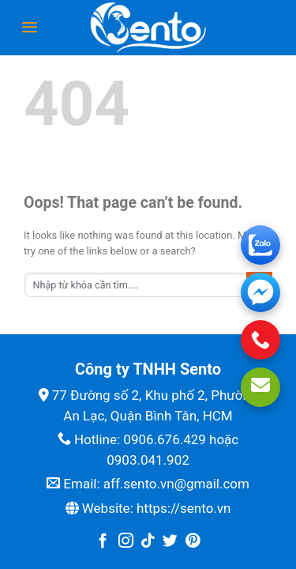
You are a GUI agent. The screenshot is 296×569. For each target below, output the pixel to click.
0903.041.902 (148, 460)
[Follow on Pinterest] (192, 541)
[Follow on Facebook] (103, 541)
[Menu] (30, 27)
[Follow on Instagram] (125, 541)
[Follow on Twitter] (170, 541)
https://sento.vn (183, 508)
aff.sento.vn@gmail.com (176, 484)
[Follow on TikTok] (148, 541)
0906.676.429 (164, 439)
